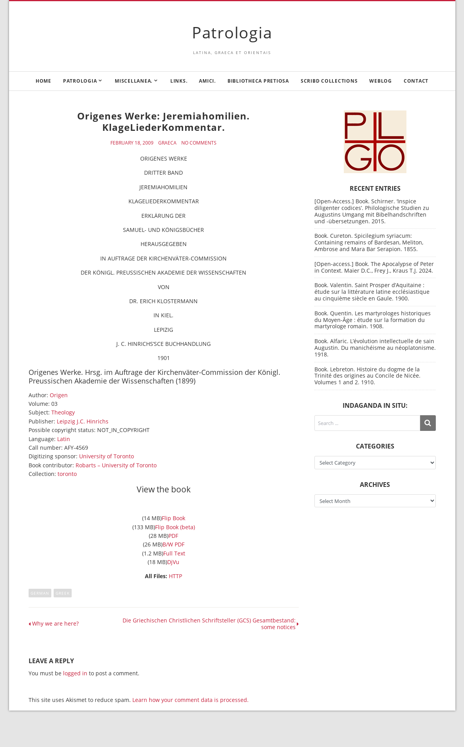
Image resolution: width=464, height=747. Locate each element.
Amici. (207, 81)
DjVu (173, 562)
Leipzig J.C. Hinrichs (82, 421)
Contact (416, 81)
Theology (63, 412)
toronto (67, 474)
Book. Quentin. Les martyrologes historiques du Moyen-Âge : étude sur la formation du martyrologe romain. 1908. (372, 319)
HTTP (175, 576)
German (40, 593)
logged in (75, 673)
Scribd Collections (329, 81)
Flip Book (173, 518)
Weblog (380, 81)
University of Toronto (106, 456)
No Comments (199, 143)
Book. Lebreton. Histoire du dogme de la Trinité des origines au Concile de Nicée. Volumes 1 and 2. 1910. (367, 375)
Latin (63, 439)
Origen (59, 395)
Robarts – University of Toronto (116, 465)
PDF (173, 535)
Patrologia (232, 32)
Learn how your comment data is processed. (190, 700)
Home (43, 81)
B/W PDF (173, 544)
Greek (63, 593)
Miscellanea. (133, 81)
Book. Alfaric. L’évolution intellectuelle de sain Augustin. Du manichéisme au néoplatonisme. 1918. (375, 347)
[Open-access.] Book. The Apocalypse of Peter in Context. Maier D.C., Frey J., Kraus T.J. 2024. (374, 267)
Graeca (167, 143)
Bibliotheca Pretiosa (258, 81)
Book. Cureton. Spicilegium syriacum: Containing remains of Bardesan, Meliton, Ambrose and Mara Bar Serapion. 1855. (368, 242)
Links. (179, 81)
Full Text (174, 553)
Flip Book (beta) (175, 527)
